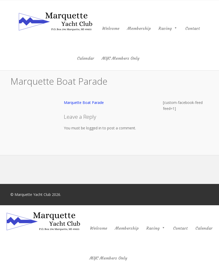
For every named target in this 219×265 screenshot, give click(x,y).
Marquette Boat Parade (84, 102)
